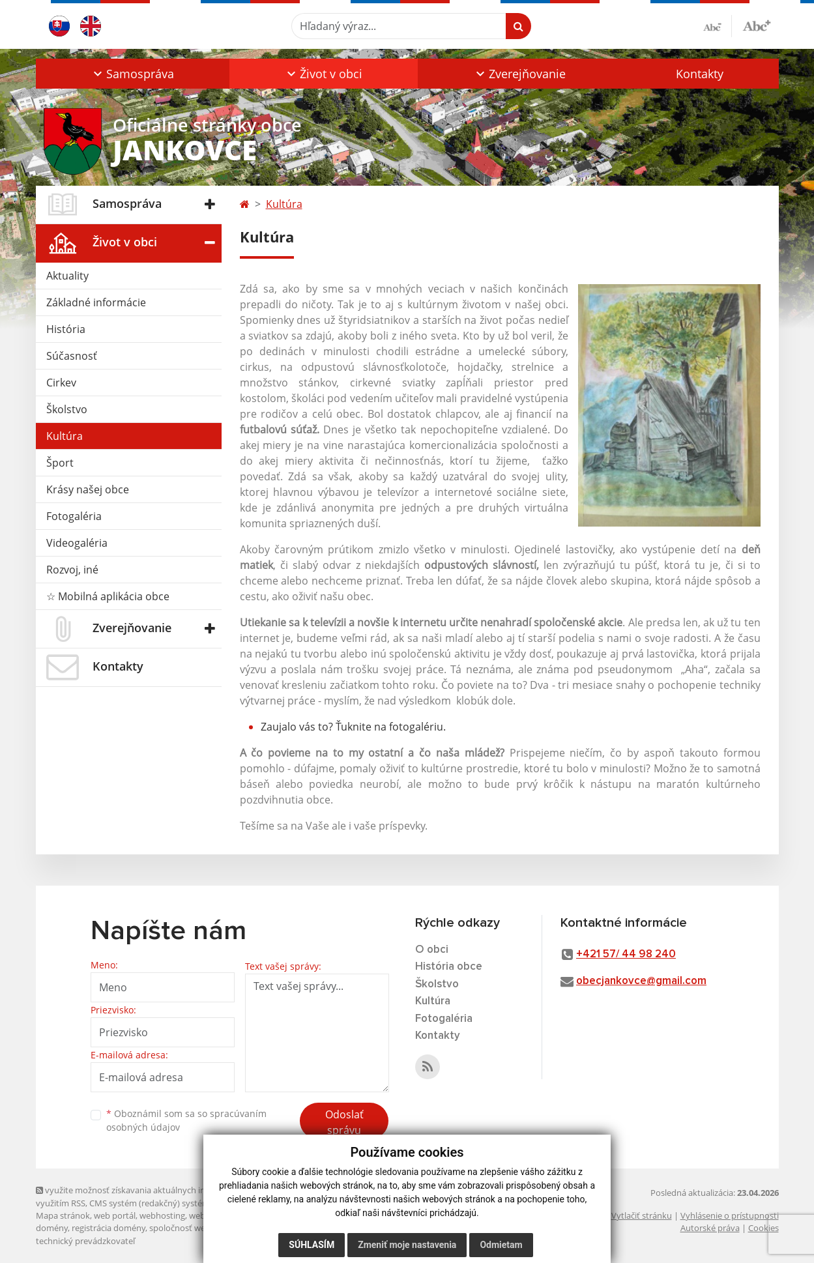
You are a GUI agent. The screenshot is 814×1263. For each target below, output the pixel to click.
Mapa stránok (63, 1215)
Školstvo (66, 409)
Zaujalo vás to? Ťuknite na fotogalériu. (353, 726)
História (65, 329)
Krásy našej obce (87, 489)
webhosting (162, 1215)
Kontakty (699, 73)
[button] (132, 74)
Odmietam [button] (501, 1245)
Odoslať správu (344, 1122)
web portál (115, 1215)
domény (52, 1228)
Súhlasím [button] (311, 1245)
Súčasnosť (71, 356)
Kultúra (64, 436)
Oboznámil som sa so (186, 1120)
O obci (431, 949)
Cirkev (61, 382)
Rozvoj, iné (72, 569)
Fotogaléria (74, 516)
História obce (448, 966)
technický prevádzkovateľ (85, 1241)
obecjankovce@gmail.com (641, 981)
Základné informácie (96, 302)
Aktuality (67, 276)
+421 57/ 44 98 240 (626, 954)
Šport (60, 463)
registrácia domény (108, 1228)
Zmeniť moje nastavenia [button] (407, 1245)
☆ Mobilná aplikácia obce (107, 596)
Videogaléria (77, 543)
